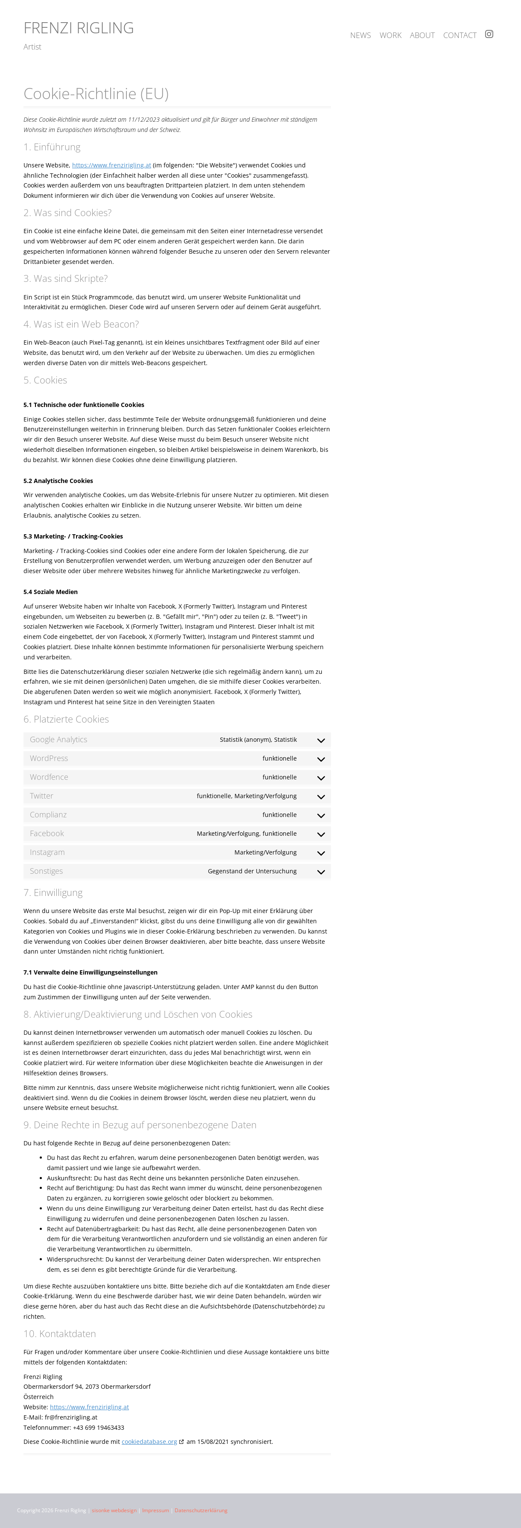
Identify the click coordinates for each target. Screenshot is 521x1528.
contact (460, 35)
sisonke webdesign (114, 1510)
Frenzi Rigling (78, 27)
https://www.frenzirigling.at (111, 165)
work (390, 35)
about (422, 35)
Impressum (155, 1510)
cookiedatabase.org (149, 1441)
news (360, 35)
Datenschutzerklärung (201, 1510)
